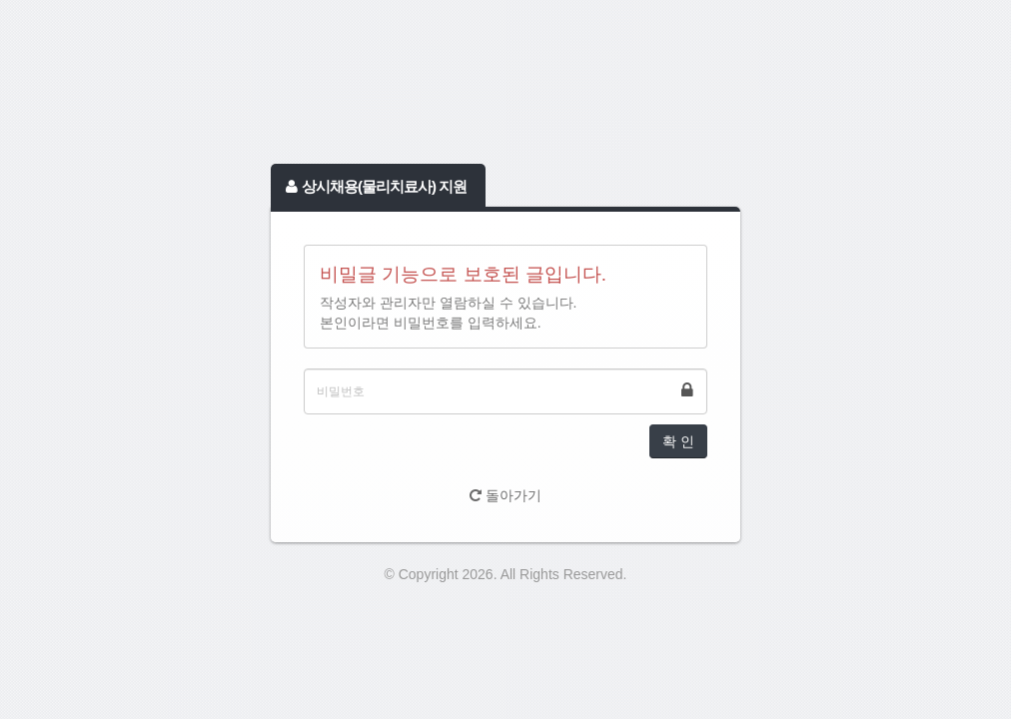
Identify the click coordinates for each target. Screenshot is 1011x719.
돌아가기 (505, 495)
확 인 (678, 441)
